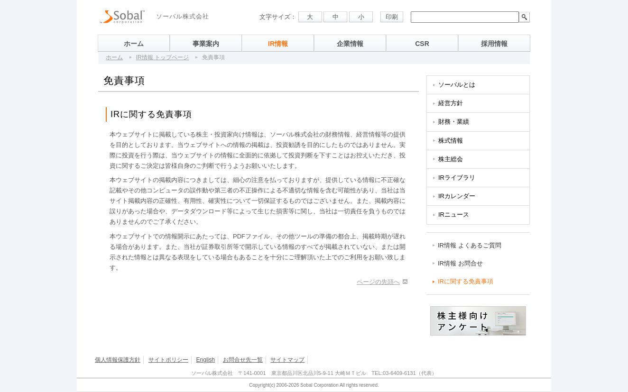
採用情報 (494, 43)
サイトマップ (287, 359)
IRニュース (453, 214)
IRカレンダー (456, 196)
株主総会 (450, 159)
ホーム (134, 43)
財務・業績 (453, 121)
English (205, 359)
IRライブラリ (456, 177)
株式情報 (450, 140)
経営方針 (450, 103)
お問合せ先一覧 (243, 359)
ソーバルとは (456, 84)
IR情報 (278, 43)
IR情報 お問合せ (460, 263)
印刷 (392, 16)
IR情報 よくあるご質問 (469, 245)
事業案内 (206, 43)
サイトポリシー (168, 359)
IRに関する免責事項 (465, 281)
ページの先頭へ (378, 281)
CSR (422, 43)
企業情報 (350, 43)
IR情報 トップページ (162, 57)
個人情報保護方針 (117, 359)
